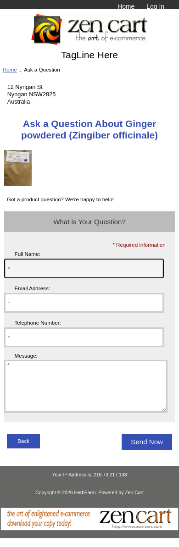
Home (125, 6)
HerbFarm (84, 502)
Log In (155, 6)
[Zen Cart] (89, 538)
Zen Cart (134, 502)
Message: (26, 356)
